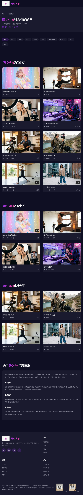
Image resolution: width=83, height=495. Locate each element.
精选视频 (46, 442)
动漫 (43, 39)
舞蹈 (71, 39)
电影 (44, 449)
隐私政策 (46, 471)
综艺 (3, 475)
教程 (20, 39)
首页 (3, 14)
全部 (5, 39)
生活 (27, 39)
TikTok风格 (52, 39)
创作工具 (4, 471)
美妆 (5, 44)
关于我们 (46, 464)
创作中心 (4, 468)
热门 (12, 39)
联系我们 (46, 468)
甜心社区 (4, 464)
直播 (35, 39)
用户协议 (46, 475)
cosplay (62, 39)
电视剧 (45, 452)
